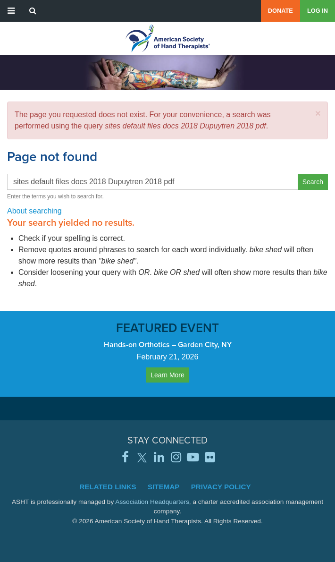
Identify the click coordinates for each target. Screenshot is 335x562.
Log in (317, 10)
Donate (280, 10)
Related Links (107, 487)
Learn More (167, 375)
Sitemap (164, 487)
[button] (318, 113)
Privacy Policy (221, 487)
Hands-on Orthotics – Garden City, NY (168, 344)
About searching (34, 211)
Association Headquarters (152, 501)
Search (312, 182)
